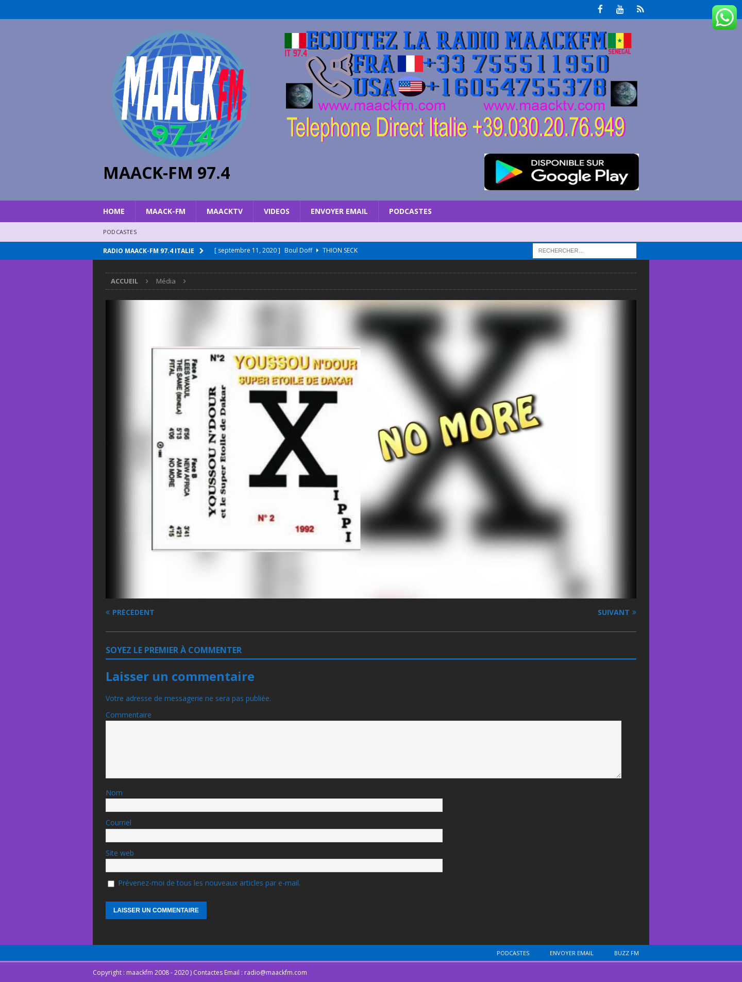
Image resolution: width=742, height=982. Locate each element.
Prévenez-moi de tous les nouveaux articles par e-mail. (209, 882)
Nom (114, 791)
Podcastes (410, 210)
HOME (114, 210)
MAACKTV (225, 210)
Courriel (118, 822)
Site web (120, 852)
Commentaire (128, 714)
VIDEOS (277, 210)
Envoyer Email (339, 210)
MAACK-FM (165, 210)
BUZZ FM (626, 952)
